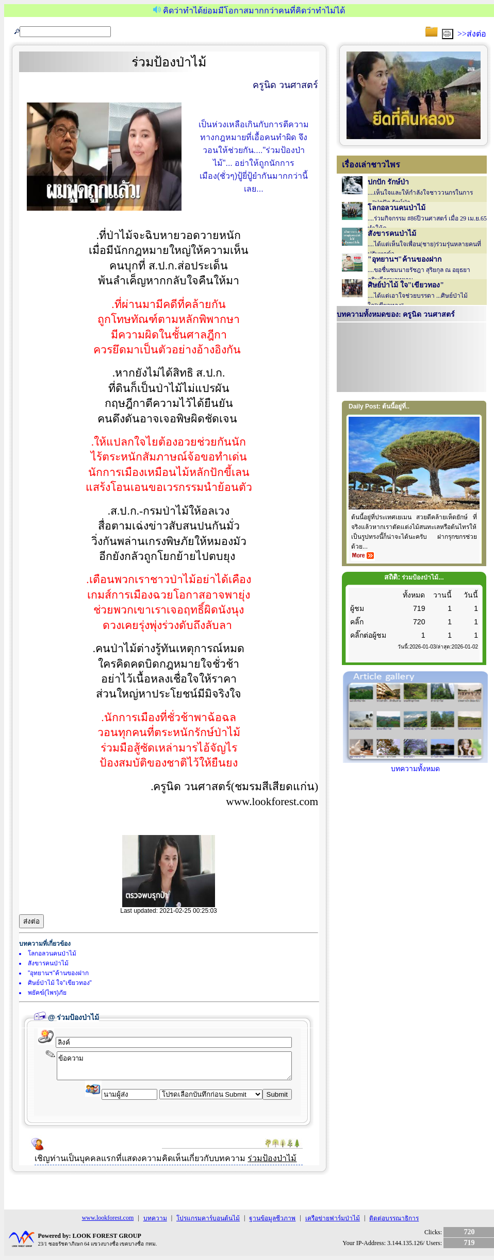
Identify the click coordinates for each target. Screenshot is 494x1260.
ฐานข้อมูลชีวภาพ (272, 1218)
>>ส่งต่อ (471, 33)
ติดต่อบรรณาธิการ (394, 1218)
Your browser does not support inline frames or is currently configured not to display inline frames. (412, 358)
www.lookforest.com (108, 1217)
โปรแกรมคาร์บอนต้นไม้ (208, 1218)
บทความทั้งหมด (415, 765)
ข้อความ (174, 1065)
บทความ (155, 1218)
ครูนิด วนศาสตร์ (285, 85)
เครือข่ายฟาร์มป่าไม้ (332, 1218)
